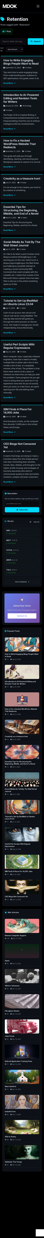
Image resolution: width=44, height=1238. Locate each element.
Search (36, 41)
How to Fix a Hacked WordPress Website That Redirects (19, 144)
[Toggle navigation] (38, 6)
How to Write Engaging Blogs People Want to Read (21, 62)
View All (36, 522)
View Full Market (22, 582)
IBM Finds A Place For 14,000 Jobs (17, 411)
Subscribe (22, 510)
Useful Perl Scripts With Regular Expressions (18, 346)
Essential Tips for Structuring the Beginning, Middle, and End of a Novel (21, 210)
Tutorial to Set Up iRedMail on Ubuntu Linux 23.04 (20, 302)
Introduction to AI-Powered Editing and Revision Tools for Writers (21, 98)
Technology (26, 106)
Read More (9, 83)
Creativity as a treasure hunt (21, 178)
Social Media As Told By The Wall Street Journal (21, 243)
